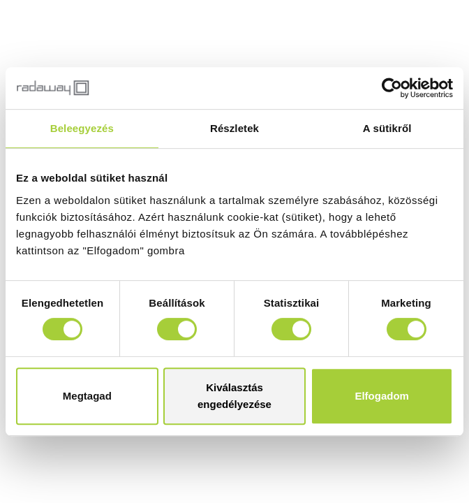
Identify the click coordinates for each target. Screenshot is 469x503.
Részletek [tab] (234, 128)
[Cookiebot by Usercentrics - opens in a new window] (392, 88)
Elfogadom (382, 396)
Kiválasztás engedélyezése (234, 395)
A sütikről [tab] (387, 128)
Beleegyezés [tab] (82, 128)
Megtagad (87, 396)
